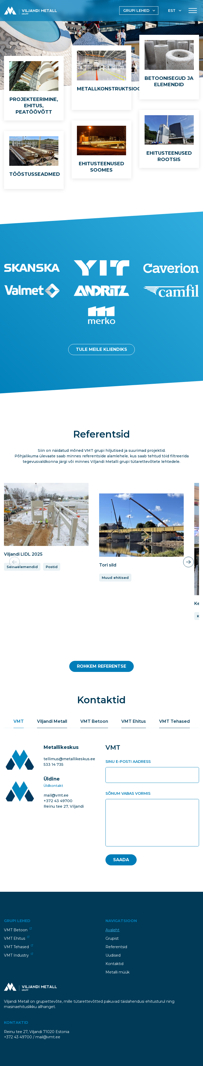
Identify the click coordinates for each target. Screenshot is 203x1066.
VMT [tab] (18, 721)
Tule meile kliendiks (101, 349)
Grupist (112, 938)
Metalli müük (117, 972)
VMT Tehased (18, 946)
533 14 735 (53, 764)
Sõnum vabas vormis (127, 793)
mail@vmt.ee (56, 795)
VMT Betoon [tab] (94, 721)
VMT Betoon (18, 929)
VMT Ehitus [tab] (133, 721)
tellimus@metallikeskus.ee (69, 759)
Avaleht (112, 930)
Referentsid (116, 946)
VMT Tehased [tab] (174, 721)
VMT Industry (18, 955)
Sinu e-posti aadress (128, 761)
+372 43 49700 (58, 800)
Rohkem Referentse (101, 666)
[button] (188, 562)
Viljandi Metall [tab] (52, 721)
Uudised (113, 955)
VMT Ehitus (16, 938)
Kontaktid (114, 963)
